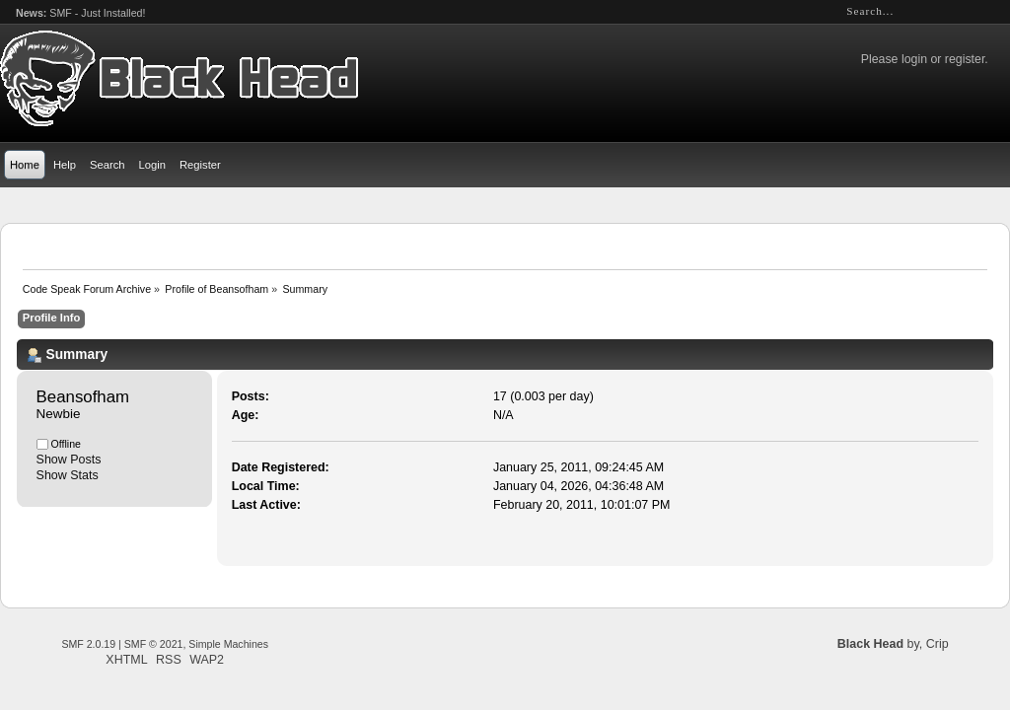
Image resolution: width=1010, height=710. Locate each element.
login (914, 59)
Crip (937, 644)
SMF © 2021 (153, 644)
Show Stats (67, 475)
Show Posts (69, 459)
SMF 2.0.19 (88, 644)
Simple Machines (228, 644)
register (964, 59)
